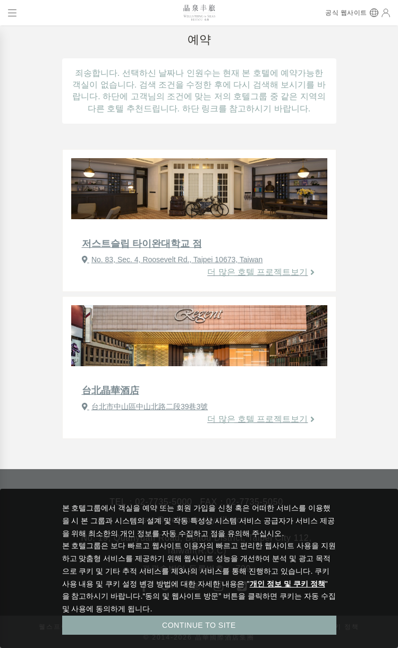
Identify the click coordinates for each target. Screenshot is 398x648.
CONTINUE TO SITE (199, 625)
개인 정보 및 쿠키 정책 (287, 584)
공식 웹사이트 (346, 13)
